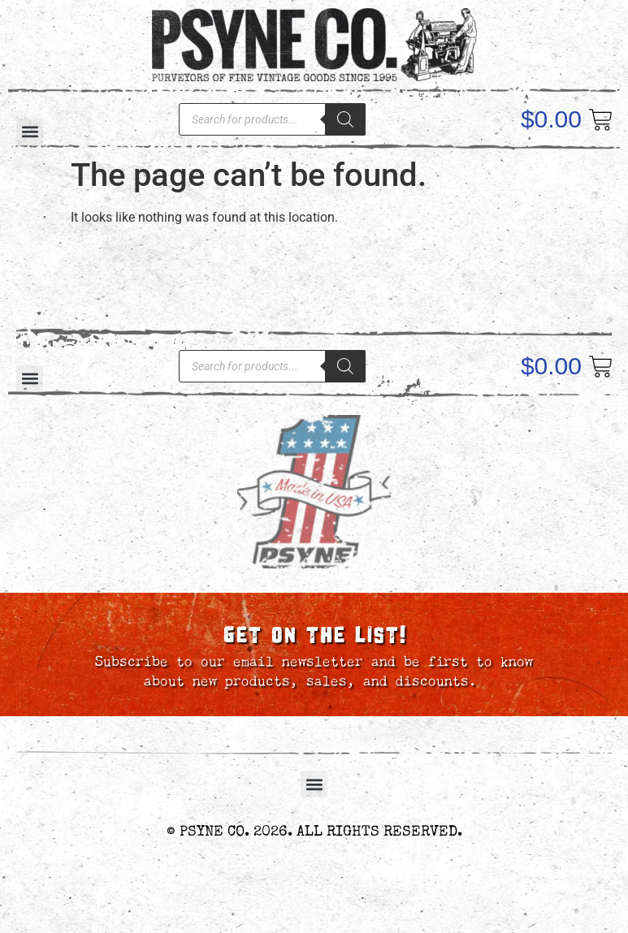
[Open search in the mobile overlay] (272, 119)
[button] (314, 784)
